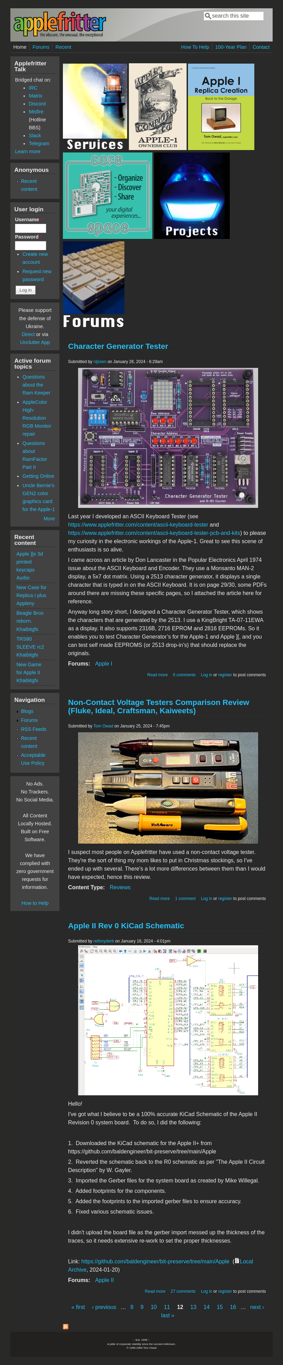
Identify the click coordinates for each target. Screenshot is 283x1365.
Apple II (104, 1280)
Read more (157, 674)
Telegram (39, 143)
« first (78, 1307)
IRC (33, 88)
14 (207, 1307)
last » (167, 1315)
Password (28, 237)
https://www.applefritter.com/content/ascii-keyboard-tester (138, 525)
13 (193, 1307)
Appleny (25, 603)
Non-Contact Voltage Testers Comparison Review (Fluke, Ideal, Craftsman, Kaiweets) (158, 706)
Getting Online (38, 476)
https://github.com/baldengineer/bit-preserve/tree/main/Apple (155, 1261)
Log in (206, 674)
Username (28, 219)
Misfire (36, 111)
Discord (37, 103)
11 (167, 1307)
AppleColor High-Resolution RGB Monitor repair (36, 418)
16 (233, 1307)
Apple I (103, 664)
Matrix (35, 96)
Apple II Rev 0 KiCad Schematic (126, 925)
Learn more (27, 151)
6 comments (184, 674)
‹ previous (104, 1307)
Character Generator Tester (118, 346)
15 (220, 1307)
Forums (40, 47)
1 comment (185, 898)
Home (19, 47)
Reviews (120, 887)
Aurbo (22, 578)
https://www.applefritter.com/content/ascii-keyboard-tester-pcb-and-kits (154, 533)
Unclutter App (35, 342)
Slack (35, 135)
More (49, 518)
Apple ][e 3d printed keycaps (29, 562)
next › (257, 1307)
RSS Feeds (34, 729)
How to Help (34, 903)
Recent (64, 47)
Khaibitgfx (27, 629)
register (225, 674)
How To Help (195, 47)
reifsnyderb (103, 941)
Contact (261, 47)
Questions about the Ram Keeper (36, 385)
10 (154, 1307)
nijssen (99, 361)
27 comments (183, 1291)
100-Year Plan (231, 47)
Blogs (27, 711)
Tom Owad (103, 726)
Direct (28, 334)
